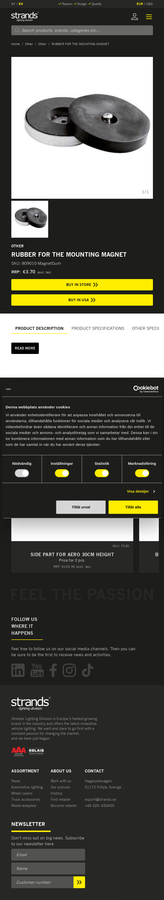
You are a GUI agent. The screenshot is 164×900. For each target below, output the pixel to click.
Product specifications (98, 328)
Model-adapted (23, 805)
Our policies (60, 787)
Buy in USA (81, 300)
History (56, 793)
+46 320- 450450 (99, 805)
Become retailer (64, 805)
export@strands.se (100, 799)
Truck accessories (25, 799)
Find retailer (61, 799)
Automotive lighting (27, 787)
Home (15, 44)
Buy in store (82, 285)
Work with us (61, 781)
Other (29, 44)
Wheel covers (21, 793)
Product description (39, 328)
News (15, 781)
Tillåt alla (133, 507)
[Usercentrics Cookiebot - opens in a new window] (136, 389)
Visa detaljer (138, 491)
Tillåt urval (81, 507)
